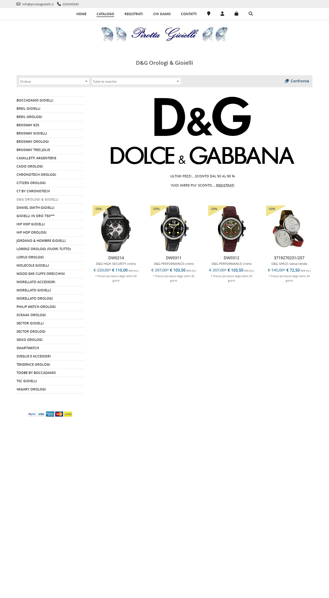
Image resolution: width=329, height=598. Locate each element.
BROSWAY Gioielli (32, 132)
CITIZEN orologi (31, 182)
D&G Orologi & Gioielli (37, 198)
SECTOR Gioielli (30, 322)
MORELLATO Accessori (36, 281)
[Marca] (136, 80)
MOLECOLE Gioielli (33, 264)
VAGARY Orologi (31, 388)
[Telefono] (35, 4)
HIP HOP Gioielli (31, 223)
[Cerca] (251, 14)
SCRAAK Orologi (31, 314)
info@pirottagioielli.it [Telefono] (254, 546)
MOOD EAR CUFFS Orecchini (41, 272)
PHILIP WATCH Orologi (36, 305)
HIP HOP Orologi (32, 231)
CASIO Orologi (30, 165)
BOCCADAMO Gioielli (35, 99)
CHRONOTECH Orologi (36, 173)
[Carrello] (236, 13)
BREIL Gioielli (28, 107)
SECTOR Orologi (31, 330)
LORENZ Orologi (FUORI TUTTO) (44, 248)
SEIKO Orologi (30, 338)
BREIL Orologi (29, 116)
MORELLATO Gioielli (34, 289)
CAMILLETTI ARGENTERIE (36, 157)
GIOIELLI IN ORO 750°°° (35, 215)
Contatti (189, 14)
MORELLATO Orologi (35, 297)
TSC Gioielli (27, 380)
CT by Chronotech (33, 190)
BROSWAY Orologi (33, 140)
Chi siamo (162, 14)
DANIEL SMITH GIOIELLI (35, 206)
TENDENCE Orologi (33, 363)
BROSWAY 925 (28, 124)
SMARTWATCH (28, 347)
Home (81, 14)
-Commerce (314, 593)
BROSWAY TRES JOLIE (33, 149)
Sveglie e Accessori (34, 355)
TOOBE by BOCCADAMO (36, 372)
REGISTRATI (225, 184)
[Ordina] (54, 80)
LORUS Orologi (30, 256)
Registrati (134, 14)
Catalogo (105, 14)
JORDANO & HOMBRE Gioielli (41, 239)
